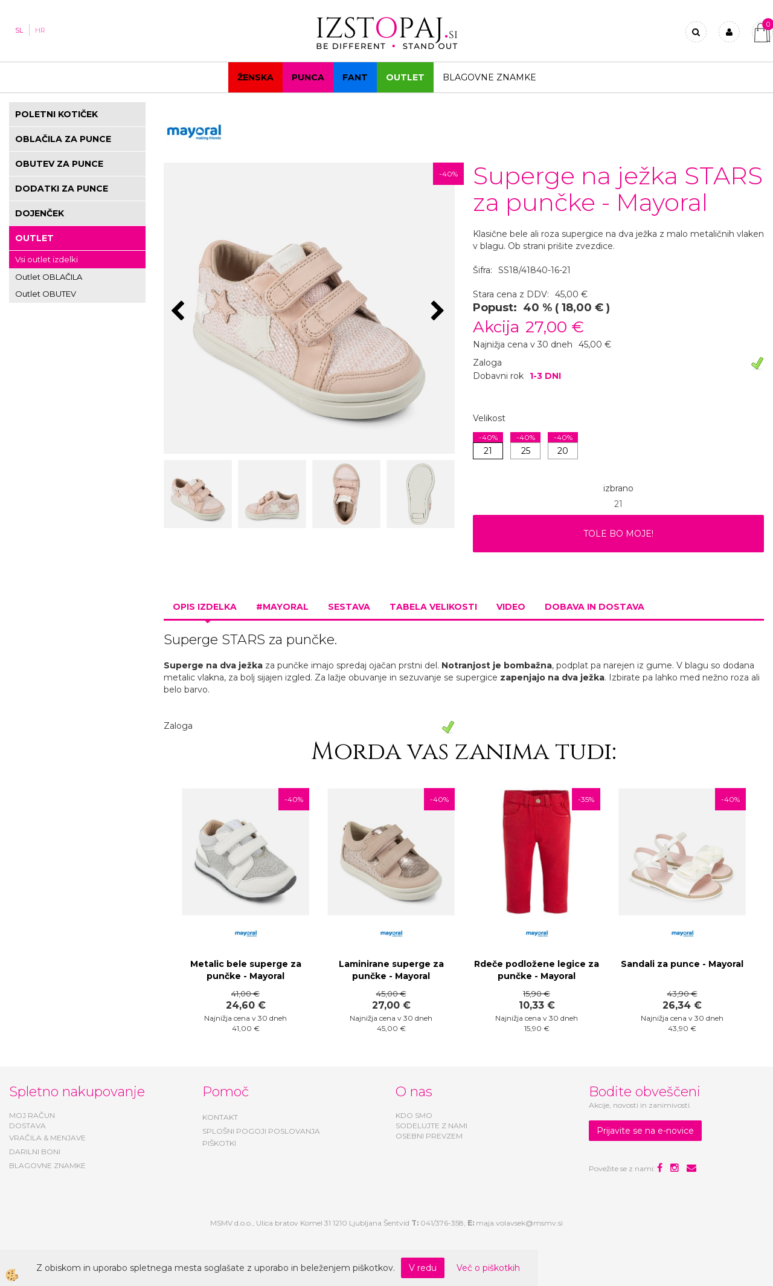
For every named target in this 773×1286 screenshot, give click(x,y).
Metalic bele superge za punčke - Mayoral (245, 969)
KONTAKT (220, 1117)
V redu (423, 1267)
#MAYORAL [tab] (282, 606)
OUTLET (405, 77)
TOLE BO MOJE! (618, 533)
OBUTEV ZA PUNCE (59, 163)
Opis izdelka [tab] (205, 606)
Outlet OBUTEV (45, 294)
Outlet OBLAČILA (48, 277)
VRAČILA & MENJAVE (47, 1137)
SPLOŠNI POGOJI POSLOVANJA (261, 1131)
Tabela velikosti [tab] (433, 606)
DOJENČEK (39, 213)
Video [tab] (510, 606)
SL (19, 30)
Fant (355, 77)
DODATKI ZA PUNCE (61, 188)
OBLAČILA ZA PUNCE (63, 139)
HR (40, 30)
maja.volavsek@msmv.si (519, 1222)
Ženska (255, 77)
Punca (308, 77)
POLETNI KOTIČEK (56, 114)
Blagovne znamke (489, 77)
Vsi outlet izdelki (46, 259)
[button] (439, 312)
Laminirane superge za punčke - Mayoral (391, 969)
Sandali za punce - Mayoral (682, 963)
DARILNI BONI (34, 1151)
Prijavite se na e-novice (645, 1130)
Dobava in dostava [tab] (594, 606)
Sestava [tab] (349, 606)
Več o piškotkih (488, 1267)
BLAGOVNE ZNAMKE (47, 1165)
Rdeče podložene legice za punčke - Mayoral (536, 969)
